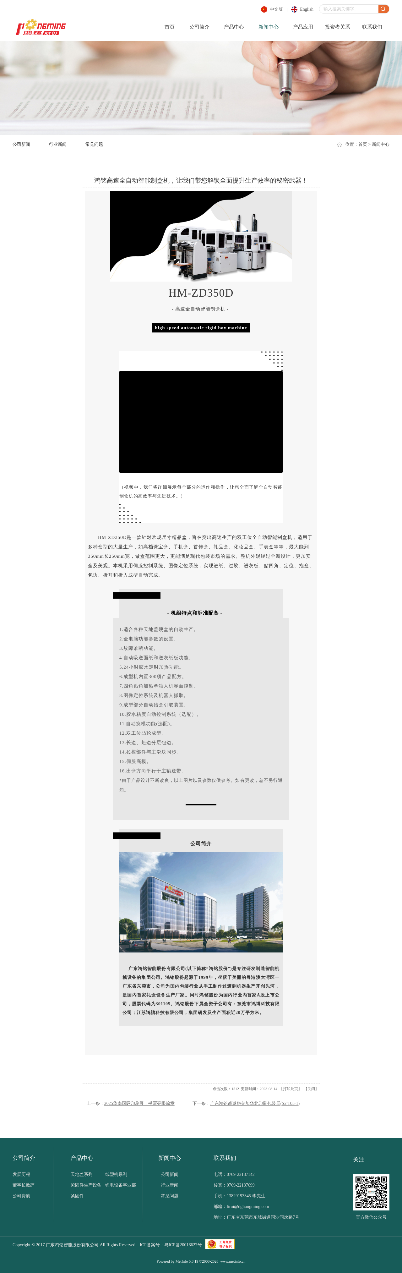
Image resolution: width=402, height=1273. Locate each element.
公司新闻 (21, 144)
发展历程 (21, 1174)
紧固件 (77, 1195)
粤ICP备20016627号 (183, 1245)
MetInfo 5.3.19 (187, 1261)
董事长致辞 (24, 1185)
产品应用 (303, 27)
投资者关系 (337, 27)
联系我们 (372, 27)
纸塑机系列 (116, 1174)
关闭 (311, 1089)
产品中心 (234, 27)
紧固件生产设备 (86, 1185)
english (306, 9)
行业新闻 (58, 144)
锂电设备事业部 (120, 1185)
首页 (170, 27)
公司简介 (199, 27)
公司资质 (21, 1195)
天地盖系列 (82, 1174)
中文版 (276, 9)
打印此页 (290, 1089)
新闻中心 (268, 27)
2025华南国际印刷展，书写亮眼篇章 (139, 1103)
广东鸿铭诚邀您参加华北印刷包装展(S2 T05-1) (255, 1103)
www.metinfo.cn (232, 1261)
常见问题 (94, 144)
